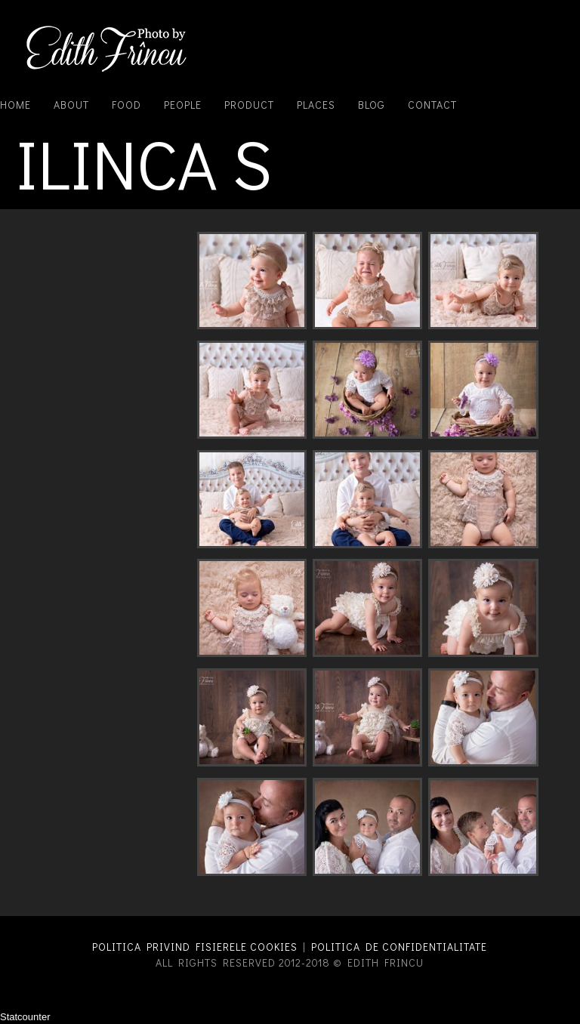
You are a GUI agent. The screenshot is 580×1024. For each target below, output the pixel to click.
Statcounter (25, 1016)
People (183, 104)
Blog (371, 104)
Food (126, 104)
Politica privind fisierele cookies (195, 946)
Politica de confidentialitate (399, 946)
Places (316, 104)
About (71, 104)
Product (249, 104)
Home (15, 104)
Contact (432, 104)
